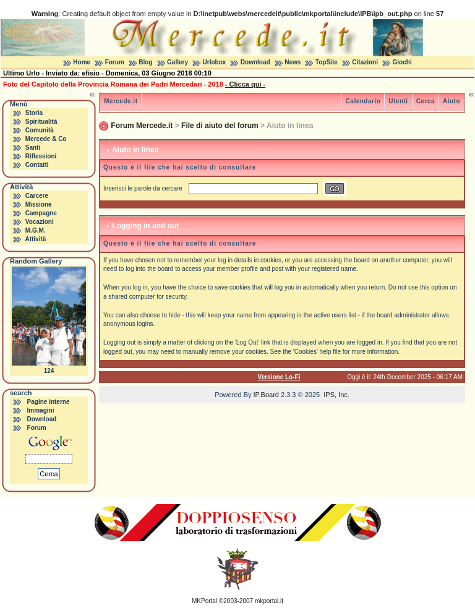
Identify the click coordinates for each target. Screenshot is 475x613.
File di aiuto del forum (220, 125)
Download (255, 62)
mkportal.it (269, 601)
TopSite (326, 62)
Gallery (177, 62)
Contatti (37, 164)
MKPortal (204, 601)
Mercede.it (120, 101)
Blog (145, 62)
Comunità (39, 130)
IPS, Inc (335, 394)
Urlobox (214, 62)
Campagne (41, 213)
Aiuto (451, 101)
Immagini (40, 410)
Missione (38, 204)
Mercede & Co (46, 138)
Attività (35, 239)
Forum (114, 62)
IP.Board (266, 394)
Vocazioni (39, 221)
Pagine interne (48, 401)
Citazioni (365, 62)
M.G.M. (35, 230)
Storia (34, 112)
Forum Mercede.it (142, 125)
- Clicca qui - (245, 84)
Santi (32, 147)
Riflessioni (41, 156)
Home (81, 62)
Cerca (425, 101)
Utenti (398, 101)
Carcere (36, 195)
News (293, 62)
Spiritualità (41, 121)
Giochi (402, 62)
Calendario (363, 101)
